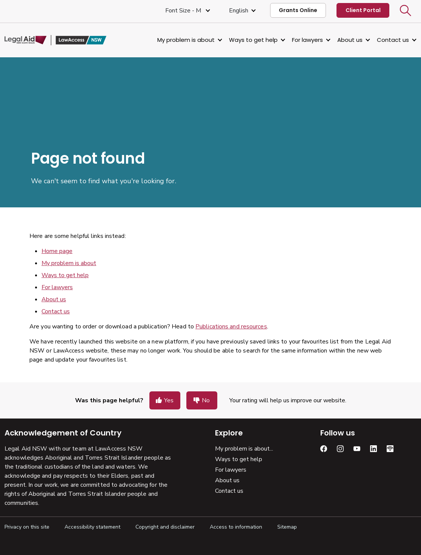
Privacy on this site (27, 526)
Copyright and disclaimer (165, 526)
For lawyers (307, 40)
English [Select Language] (238, 10)
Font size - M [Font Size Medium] (184, 10)
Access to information (236, 526)
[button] (405, 10)
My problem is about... (244, 449)
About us (350, 40)
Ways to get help (253, 40)
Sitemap (287, 526)
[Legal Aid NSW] (55, 40)
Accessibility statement (92, 526)
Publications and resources (231, 326)
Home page (56, 251)
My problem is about (186, 40)
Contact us (393, 40)
